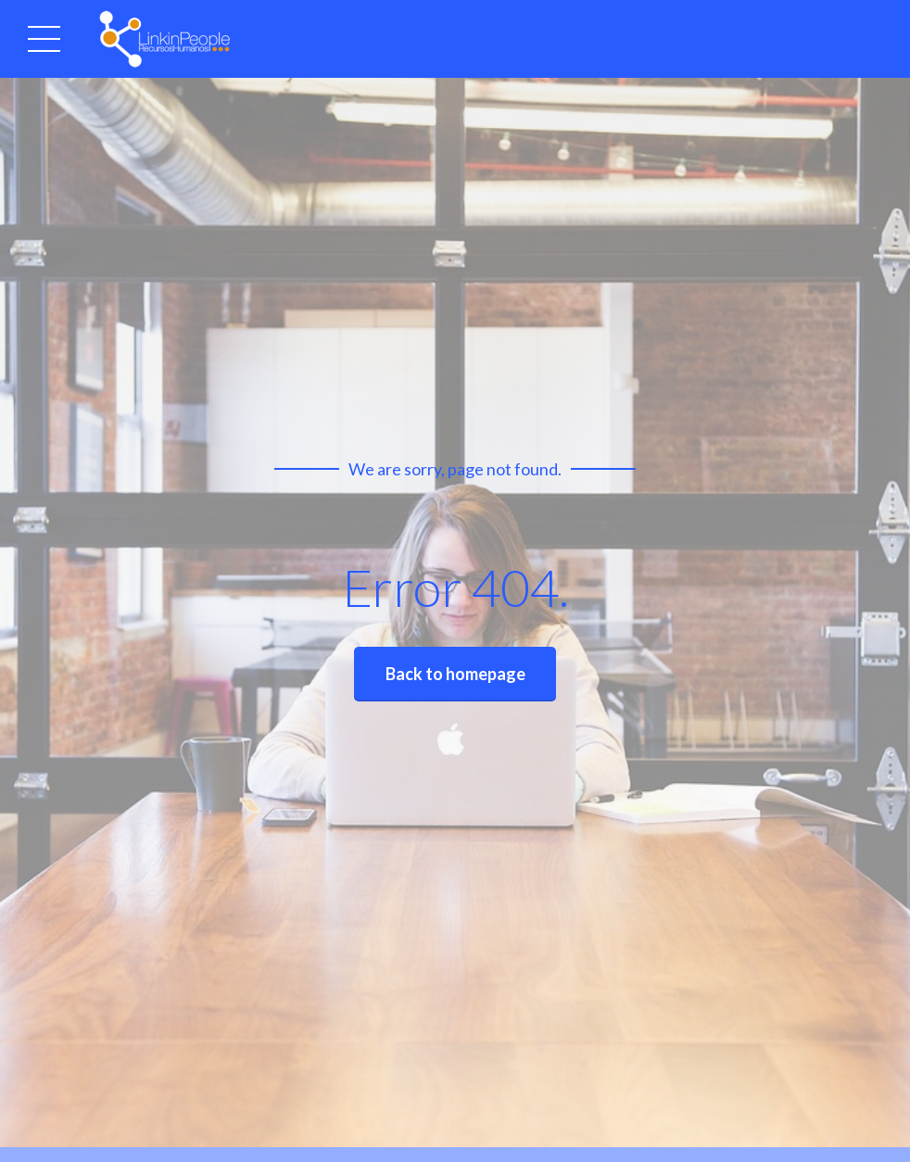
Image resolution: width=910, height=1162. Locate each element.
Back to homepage (455, 673)
